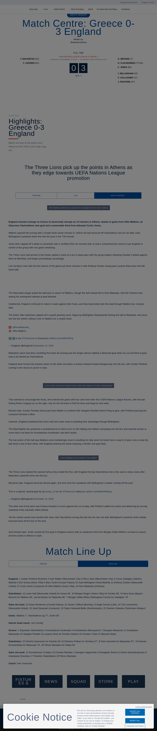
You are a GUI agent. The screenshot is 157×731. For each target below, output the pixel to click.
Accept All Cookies (135, 712)
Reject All (135, 721)
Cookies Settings (135, 726)
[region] (78, 716)
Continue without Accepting (143, 707)
